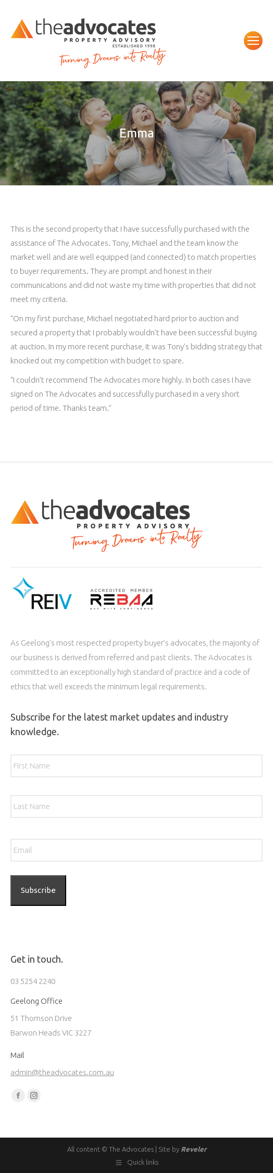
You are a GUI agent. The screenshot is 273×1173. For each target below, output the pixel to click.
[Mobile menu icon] (253, 40)
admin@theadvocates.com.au (62, 1072)
